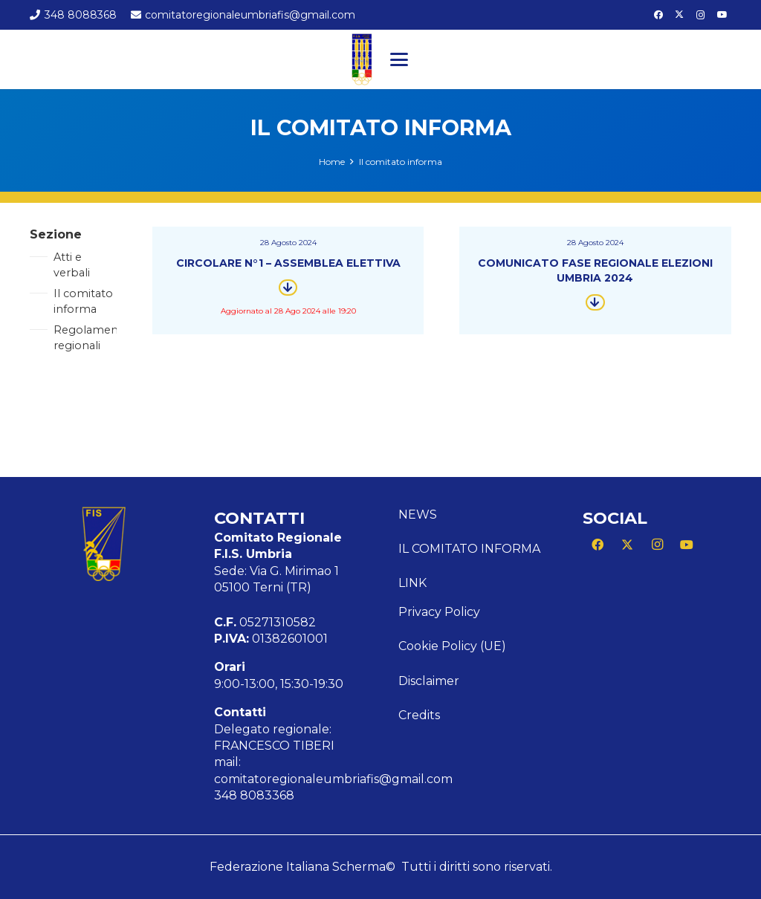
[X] (679, 15)
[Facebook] (658, 15)
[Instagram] (701, 15)
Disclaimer (428, 681)
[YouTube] (722, 15)
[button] (399, 59)
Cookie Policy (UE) (452, 646)
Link (412, 583)
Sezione (56, 234)
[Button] (288, 287)
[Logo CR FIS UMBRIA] (362, 59)
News (417, 514)
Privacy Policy (439, 612)
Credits (419, 715)
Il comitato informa (469, 549)
